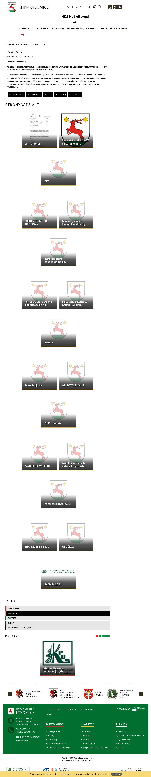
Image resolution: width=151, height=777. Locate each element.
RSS (81, 7)
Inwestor (12, 613)
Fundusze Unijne (88, 739)
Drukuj (63, 94)
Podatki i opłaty (88, 743)
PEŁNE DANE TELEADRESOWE (28, 737)
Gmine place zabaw (124, 743)
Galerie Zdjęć (87, 709)
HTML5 (51, 770)
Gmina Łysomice (53, 731)
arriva (99, 7)
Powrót (76, 94)
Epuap (123, 709)
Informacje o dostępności (21, 627)
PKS (95, 7)
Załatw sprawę (75, 28)
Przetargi (85, 735)
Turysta (12, 618)
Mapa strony (68, 7)
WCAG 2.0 (63, 770)
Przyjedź (119, 747)
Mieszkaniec (14, 608)
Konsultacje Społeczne (56, 743)
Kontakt (77, 7)
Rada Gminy (58, 28)
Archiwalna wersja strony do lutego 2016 (77, 760)
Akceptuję (116, 774)
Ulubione (72, 7)
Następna (36, 94)
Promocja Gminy (118, 28)
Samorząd (50, 735)
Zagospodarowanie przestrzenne (95, 747)
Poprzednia (18, 94)
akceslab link (18, 770)
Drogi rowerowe (123, 739)
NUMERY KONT (22, 740)
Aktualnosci (86, 731)
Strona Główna (53, 709)
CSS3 (55, 770)
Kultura (90, 28)
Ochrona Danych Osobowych (58, 747)
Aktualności (26, 28)
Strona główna (63, 7)
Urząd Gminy (43, 28)
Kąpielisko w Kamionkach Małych (130, 735)
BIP (22, 34)
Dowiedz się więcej (102, 774)
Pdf (50, 94)
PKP (89, 7)
